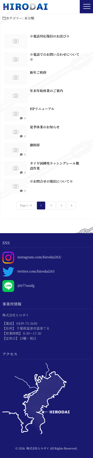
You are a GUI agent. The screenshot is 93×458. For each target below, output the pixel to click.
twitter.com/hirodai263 (36, 271)
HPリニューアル (42, 108)
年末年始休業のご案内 (46, 90)
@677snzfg (26, 285)
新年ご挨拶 (38, 72)
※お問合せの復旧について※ (51, 181)
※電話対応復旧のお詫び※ (50, 36)
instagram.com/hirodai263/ (40, 257)
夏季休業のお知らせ (45, 127)
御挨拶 (35, 145)
